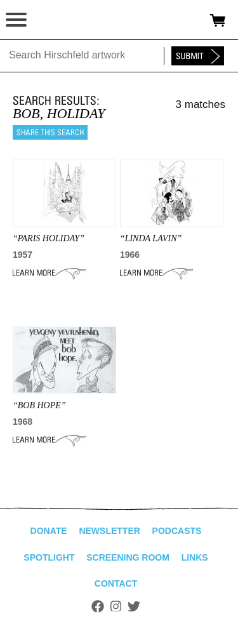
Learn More (49, 273)
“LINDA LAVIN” (151, 238)
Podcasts (177, 531)
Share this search (50, 132)
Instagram (115, 606)
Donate (48, 531)
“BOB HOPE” (39, 405)
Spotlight (48, 557)
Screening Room (127, 557)
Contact (116, 583)
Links (195, 557)
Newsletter (109, 531)
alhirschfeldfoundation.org (54, 20)
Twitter (134, 606)
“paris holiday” (48, 238)
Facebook (97, 606)
